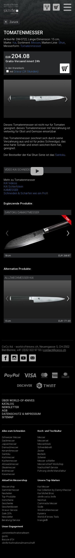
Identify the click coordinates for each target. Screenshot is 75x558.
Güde (40, 506)
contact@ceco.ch (54, 350)
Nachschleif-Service (48, 467)
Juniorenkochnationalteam (15, 532)
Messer (35, 42)
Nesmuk (42, 500)
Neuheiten (7, 493)
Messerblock (44, 444)
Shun (62, 42)
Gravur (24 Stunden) (26, 71)
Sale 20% (7, 513)
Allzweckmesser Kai (19, 277)
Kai (14, 42)
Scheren (42, 457)
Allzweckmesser (10, 464)
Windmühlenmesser (48, 510)
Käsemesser (8, 474)
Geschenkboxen (10, 506)
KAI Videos (10, 183)
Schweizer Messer (11, 437)
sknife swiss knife (47, 496)
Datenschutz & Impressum (21, 414)
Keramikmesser (10, 450)
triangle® (43, 520)
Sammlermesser (10, 490)
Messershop (8, 486)
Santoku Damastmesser (22, 212)
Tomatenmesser (30, 46)
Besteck (41, 454)
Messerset (43, 440)
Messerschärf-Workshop (50, 464)
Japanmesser (9, 444)
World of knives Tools (48, 516)
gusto (5, 536)
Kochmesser (8, 457)
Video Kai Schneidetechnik (23, 169)
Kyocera (42, 513)
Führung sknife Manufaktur (52, 470)
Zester (41, 450)
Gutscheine (7, 500)
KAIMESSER (11, 190)
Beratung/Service (11, 520)
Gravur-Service (9, 510)
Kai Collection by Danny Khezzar (54, 490)
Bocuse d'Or (8, 539)
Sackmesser (8, 440)
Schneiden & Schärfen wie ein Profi (26, 193)
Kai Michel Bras (46, 493)
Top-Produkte (9, 496)
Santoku (60, 155)
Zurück (14, 22)
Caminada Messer (47, 503)
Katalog (8, 404)
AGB (5, 410)
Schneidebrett (45, 447)
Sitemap (7, 417)
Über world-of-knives (18, 400)
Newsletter (10, 407)
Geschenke (7, 503)
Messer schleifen (46, 460)
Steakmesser (9, 467)
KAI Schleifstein (13, 186)
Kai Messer (43, 486)
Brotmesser (8, 470)
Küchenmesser (9, 460)
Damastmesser (10, 447)
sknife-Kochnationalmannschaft (18, 542)
